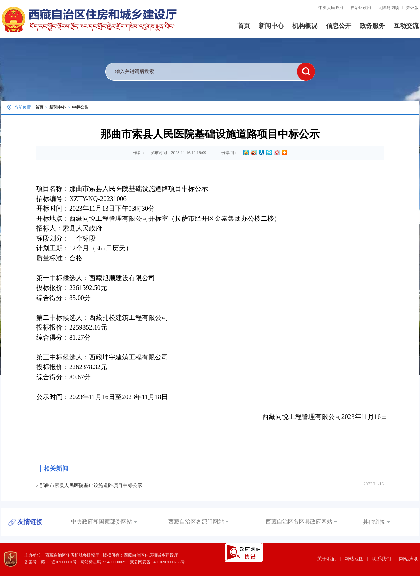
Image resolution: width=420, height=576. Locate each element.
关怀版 (412, 7)
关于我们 (327, 558)
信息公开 (338, 25)
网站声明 (409, 558)
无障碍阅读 (388, 7)
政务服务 (372, 25)
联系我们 (381, 558)
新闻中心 (271, 25)
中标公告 (80, 107)
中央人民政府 (331, 7)
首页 (243, 25)
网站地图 (354, 558)
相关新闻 (55, 468)
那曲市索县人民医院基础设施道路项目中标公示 (91, 485)
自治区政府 (360, 7)
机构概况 (304, 25)
